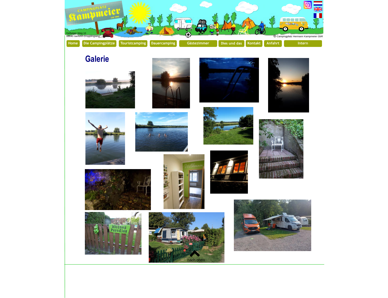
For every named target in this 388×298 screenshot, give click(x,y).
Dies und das (231, 43)
